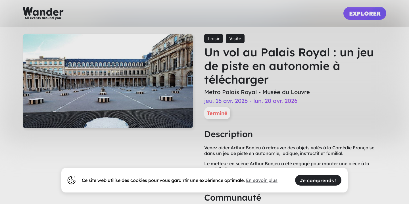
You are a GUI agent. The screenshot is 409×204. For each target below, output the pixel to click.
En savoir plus (261, 180)
